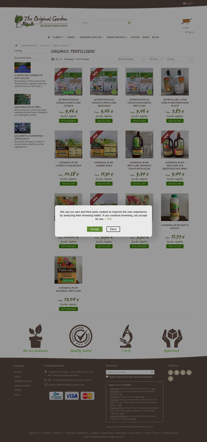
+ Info (108, 219)
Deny (113, 229)
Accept (95, 229)
